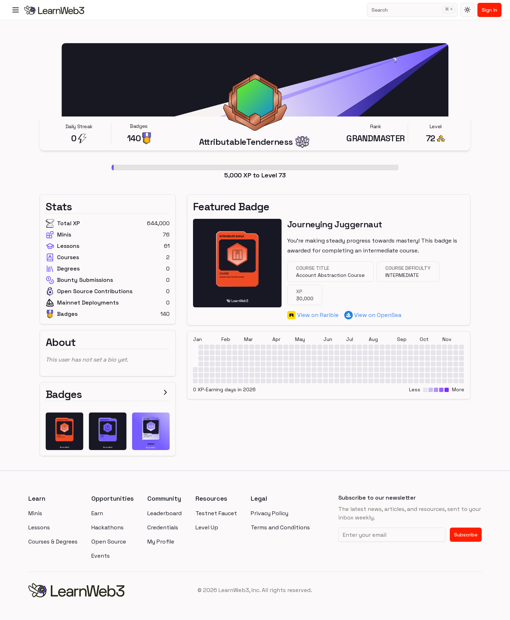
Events (100, 555)
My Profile (160, 541)
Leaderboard (164, 513)
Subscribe (465, 534)
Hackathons (107, 527)
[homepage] (104, 590)
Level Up (207, 527)
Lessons (39, 527)
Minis (35, 513)
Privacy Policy (269, 513)
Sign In (489, 10)
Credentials (162, 527)
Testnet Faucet (216, 513)
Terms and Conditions (280, 527)
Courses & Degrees (53, 541)
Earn (97, 513)
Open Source (108, 541)
